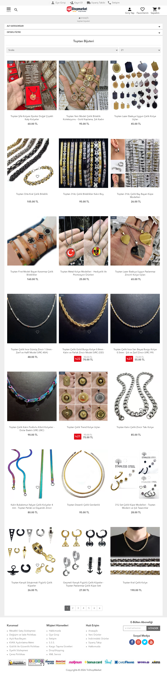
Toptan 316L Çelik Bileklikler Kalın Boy (83, 194)
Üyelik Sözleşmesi (18, 650)
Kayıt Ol (76, 3)
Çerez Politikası (17, 654)
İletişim (113, 3)
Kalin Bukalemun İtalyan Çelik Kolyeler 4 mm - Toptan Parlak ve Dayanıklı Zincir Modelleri (32, 508)
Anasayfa (83, 18)
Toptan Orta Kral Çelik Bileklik (32, 194)
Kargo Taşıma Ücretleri (61, 646)
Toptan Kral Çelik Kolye (135, 583)
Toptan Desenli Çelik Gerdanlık (83, 505)
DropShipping (56, 650)
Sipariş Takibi (96, 3)
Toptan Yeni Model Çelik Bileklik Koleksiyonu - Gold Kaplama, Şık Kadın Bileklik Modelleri (83, 119)
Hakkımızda (94, 646)
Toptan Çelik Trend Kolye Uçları (83, 427)
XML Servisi (55, 654)
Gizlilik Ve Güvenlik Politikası (24, 646)
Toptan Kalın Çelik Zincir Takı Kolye (135, 427)
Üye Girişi (58, 3)
